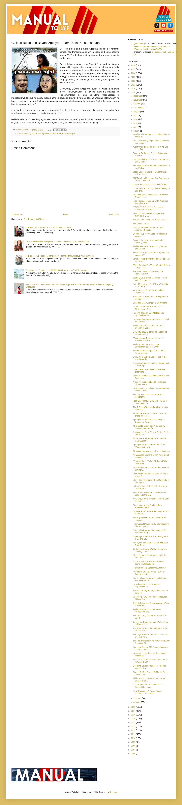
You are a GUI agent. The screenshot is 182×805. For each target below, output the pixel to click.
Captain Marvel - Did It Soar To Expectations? (146, 585)
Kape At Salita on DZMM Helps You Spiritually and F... (148, 314)
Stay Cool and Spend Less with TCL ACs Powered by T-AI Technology (56, 270)
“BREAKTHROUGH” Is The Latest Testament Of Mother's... (148, 208)
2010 (133, 738)
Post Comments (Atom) (34, 219)
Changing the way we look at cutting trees (151, 451)
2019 (133, 92)
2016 (133, 715)
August (136, 111)
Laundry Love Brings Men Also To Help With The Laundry (150, 279)
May (135, 123)
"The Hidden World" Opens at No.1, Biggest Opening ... (148, 685)
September (138, 107)
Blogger (113, 792)
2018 (133, 707)
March (136, 131)
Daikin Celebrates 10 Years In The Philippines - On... (148, 308)
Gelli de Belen (55, 134)
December (138, 96)
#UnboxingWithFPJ (153, 49)
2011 (133, 734)
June (135, 119)
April (135, 127)
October (137, 104)
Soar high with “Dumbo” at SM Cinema (150, 303)
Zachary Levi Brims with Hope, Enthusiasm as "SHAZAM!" (146, 345)
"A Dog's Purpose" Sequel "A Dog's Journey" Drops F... (148, 228)
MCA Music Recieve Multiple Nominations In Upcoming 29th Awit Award (57, 241)
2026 (133, 65)
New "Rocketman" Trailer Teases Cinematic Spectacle (147, 692)
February (137, 698)
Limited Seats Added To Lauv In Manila (150, 184)
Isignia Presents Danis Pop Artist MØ (149, 568)
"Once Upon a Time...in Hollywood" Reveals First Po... (148, 339)
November (138, 100)
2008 (133, 746)
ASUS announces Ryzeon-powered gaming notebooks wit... (148, 562)
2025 (133, 69)
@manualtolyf (140, 43)
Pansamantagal (68, 134)
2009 (133, 742)
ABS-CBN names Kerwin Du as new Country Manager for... (149, 427)
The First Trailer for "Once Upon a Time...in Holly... (148, 272)
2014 (133, 722)
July (135, 115)
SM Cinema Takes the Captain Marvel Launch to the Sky (149, 493)
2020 (133, 89)
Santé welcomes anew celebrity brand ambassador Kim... (150, 579)
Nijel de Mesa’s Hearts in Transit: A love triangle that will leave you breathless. (60, 256)
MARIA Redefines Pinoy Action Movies (150, 220)
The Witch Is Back (141, 224)
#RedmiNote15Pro (142, 46)
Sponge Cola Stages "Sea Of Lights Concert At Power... (149, 421)
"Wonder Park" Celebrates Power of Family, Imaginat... (149, 573)
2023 (133, 77)
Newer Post (17, 214)
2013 (133, 726)
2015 (133, 718)
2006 (133, 753)
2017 (133, 711)
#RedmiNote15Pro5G (160, 46)
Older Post (114, 214)
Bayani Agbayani (42, 134)
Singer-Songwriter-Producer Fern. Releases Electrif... (148, 506)
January (137, 702)
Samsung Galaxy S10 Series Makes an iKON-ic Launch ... (150, 648)
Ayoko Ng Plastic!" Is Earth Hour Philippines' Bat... (147, 610)
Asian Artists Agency (27, 134)
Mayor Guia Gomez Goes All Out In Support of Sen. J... (148, 326)
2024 (133, 73)
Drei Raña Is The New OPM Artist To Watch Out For (48, 227)
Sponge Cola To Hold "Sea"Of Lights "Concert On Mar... (149, 446)
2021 (133, 85)
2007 (133, 750)
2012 (133, 730)
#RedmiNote (139, 49)
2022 (133, 81)
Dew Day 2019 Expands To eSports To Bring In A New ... (150, 333)
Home (65, 214)
